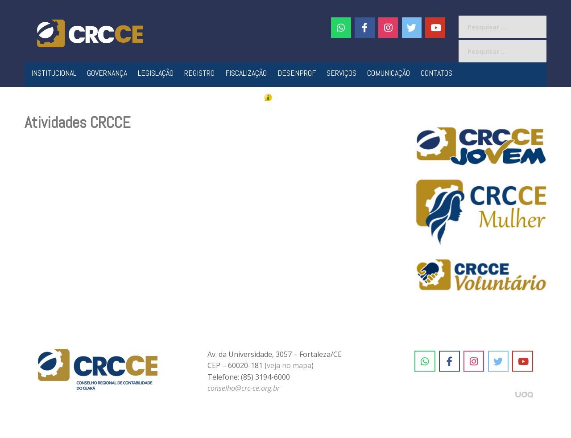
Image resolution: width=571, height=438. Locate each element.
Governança (107, 73)
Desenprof (296, 73)
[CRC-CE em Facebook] (365, 27)
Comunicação (388, 73)
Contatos (436, 73)
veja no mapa (289, 365)
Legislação (156, 73)
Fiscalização (246, 73)
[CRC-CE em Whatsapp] (341, 27)
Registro (199, 73)
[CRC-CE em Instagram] (473, 361)
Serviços (341, 73)
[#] (388, 27)
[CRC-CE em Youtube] (435, 27)
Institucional (53, 73)
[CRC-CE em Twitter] (412, 27)
